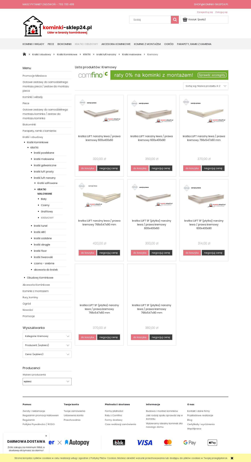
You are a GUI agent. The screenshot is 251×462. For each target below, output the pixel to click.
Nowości (28, 310)
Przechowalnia (72, 420)
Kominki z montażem (36, 291)
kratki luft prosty (44, 171)
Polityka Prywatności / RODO (39, 424)
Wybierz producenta (34, 375)
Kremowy (47, 218)
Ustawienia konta (73, 415)
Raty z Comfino (113, 415)
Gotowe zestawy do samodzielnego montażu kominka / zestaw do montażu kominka (45, 114)
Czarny (45, 205)
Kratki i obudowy (33, 137)
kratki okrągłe (42, 244)
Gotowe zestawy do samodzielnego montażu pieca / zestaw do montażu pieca (46, 86)
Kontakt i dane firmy (198, 411)
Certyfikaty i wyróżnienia (201, 424)
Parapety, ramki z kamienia (39, 131)
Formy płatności (114, 411)
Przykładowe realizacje (200, 415)
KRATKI (34, 147)
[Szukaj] (175, 20)
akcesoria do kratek (46, 269)
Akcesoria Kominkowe (36, 285)
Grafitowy (47, 211)
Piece (26, 103)
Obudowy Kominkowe (40, 277)
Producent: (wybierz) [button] (37, 345)
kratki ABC (40, 232)
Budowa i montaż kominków (162, 411)
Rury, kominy (30, 297)
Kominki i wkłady (33, 97)
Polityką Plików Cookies (103, 458)
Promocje (29, 316)
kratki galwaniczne (45, 165)
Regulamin (29, 420)
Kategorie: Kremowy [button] (36, 336)
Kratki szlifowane (47, 183)
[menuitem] (35, 44)
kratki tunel (40, 226)
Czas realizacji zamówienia (120, 424)
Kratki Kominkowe (37, 142)
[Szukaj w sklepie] (151, 20)
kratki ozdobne (43, 238)
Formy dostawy (113, 420)
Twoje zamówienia (74, 411)
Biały (44, 199)
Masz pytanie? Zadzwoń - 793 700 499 (48, 4)
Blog (189, 420)
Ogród (27, 303)
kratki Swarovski (43, 257)
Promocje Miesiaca (35, 76)
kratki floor (40, 251)
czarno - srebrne (44, 263)
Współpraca (194, 428)
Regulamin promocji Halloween (41, 415)
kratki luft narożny (45, 178)
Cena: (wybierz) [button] (34, 354)
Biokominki (29, 124)
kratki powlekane (44, 153)
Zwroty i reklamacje (34, 411)
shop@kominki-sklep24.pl (211, 4)
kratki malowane (44, 159)
